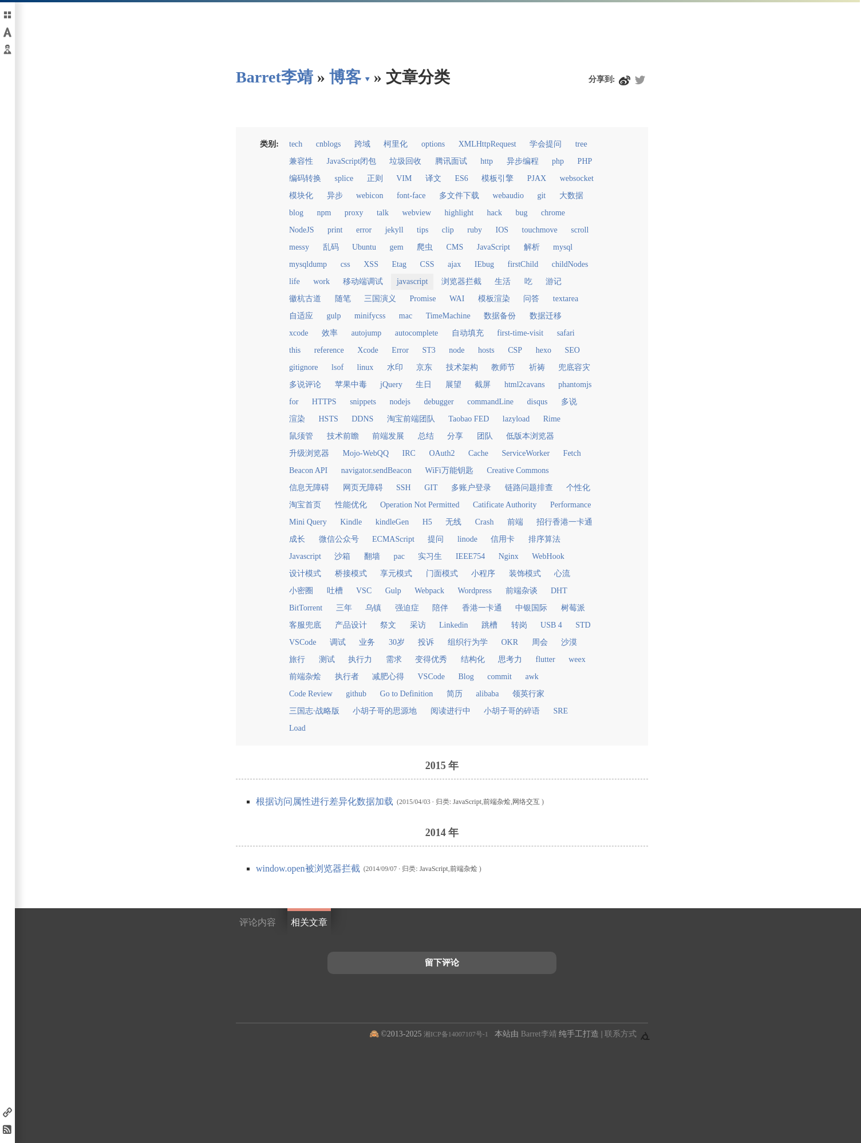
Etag (399, 264)
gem (397, 247)
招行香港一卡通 (564, 522)
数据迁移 (546, 316)
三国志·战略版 (314, 711)
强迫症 (407, 608)
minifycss (369, 316)
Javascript (305, 556)
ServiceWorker (525, 453)
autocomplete (416, 333)
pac (398, 556)
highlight (459, 212)
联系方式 (621, 1034)
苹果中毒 (351, 384)
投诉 (426, 642)
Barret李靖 (539, 1034)
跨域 (362, 144)
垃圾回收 (405, 161)
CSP (515, 350)
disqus (537, 401)
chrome (553, 212)
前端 (515, 522)
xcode (298, 333)
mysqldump (308, 264)
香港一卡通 (482, 608)
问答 (531, 298)
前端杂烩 (305, 676)
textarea (565, 298)
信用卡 (503, 539)
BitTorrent (305, 608)
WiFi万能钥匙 (449, 470)
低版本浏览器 (530, 436)
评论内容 (257, 922)
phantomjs (574, 384)
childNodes (570, 264)
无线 (453, 522)
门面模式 (442, 573)
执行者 (347, 676)
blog (296, 212)
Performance (570, 504)
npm (324, 212)
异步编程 (523, 161)
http (486, 161)
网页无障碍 (363, 487)
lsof (337, 367)
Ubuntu (364, 247)
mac (405, 316)
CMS (455, 247)
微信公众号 (339, 539)
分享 (455, 436)
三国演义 (380, 298)
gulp (334, 316)
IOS (502, 230)
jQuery (391, 384)
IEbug (484, 264)
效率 (330, 333)
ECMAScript (393, 539)
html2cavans (524, 384)
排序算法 (544, 539)
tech (295, 144)
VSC (364, 590)
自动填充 (468, 333)
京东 (424, 367)
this (295, 350)
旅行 (297, 659)
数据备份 (500, 316)
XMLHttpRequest (487, 144)
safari (566, 333)
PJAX (536, 178)
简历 (455, 693)
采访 (418, 625)
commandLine (490, 401)
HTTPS (324, 401)
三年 (344, 608)
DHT (559, 590)
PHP (585, 161)
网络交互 (526, 802)
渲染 (297, 419)
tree (581, 144)
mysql (562, 247)
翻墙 (372, 556)
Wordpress (474, 590)
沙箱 (342, 556)
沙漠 (569, 642)
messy (299, 247)
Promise (423, 298)
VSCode (302, 642)
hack (494, 212)
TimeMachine (448, 316)
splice (344, 178)
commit (499, 676)
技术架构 (462, 367)
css (345, 264)
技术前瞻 (343, 436)
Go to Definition (406, 693)
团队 (485, 436)
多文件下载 (459, 195)
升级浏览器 (309, 453)
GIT (430, 487)
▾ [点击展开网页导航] (367, 78)
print (334, 230)
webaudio (507, 195)
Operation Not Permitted (419, 504)
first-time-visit (520, 333)
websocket (577, 178)
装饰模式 (525, 573)
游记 (554, 281)
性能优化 (351, 504)
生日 (424, 384)
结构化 (473, 659)
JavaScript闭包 (351, 161)
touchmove (540, 230)
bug (522, 212)
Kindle (351, 522)
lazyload (516, 419)
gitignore (303, 367)
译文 (433, 178)
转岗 (519, 625)
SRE (561, 711)
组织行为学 (468, 642)
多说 (569, 401)
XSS (371, 264)
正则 (375, 178)
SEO (571, 350)
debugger (439, 401)
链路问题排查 (529, 487)
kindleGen (392, 522)
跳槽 (489, 625)
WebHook (548, 556)
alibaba (487, 693)
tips (422, 230)
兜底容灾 (574, 367)
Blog (465, 676)
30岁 (397, 642)
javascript (412, 281)
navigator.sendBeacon (376, 470)
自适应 (301, 316)
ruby (474, 230)
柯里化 (396, 144)
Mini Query (308, 522)
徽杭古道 (305, 298)
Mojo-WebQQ (366, 453)
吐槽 (335, 590)
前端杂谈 (521, 590)
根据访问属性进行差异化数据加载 (326, 801)
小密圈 (301, 590)
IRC (409, 453)
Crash (484, 522)
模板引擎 (497, 178)
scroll (580, 230)
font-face (411, 195)
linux (365, 367)
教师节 (503, 367)
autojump (366, 333)
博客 (345, 77)
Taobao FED (468, 419)
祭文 (388, 625)
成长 (297, 539)
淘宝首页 (305, 504)
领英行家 (528, 693)
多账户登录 (471, 487)
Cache (478, 453)
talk (383, 212)
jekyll (394, 230)
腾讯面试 (451, 161)
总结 (426, 436)
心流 (562, 573)
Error (400, 350)
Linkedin (453, 625)
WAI (456, 298)
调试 (338, 642)
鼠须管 (301, 436)
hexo (543, 350)
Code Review (311, 693)
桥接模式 (351, 573)
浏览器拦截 (461, 281)
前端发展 (388, 436)
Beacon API (308, 470)
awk (531, 676)
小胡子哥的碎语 (512, 711)
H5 (427, 522)
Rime (551, 419)
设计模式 (305, 573)
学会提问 (546, 144)
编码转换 (305, 178)
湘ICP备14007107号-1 (456, 1034)
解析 (532, 247)
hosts (486, 350)
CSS (427, 264)
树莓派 (573, 608)
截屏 (483, 384)
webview (416, 212)
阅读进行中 (450, 711)
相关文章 (309, 922)
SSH (403, 487)
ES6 (461, 178)
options (433, 144)
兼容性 (301, 161)
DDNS (362, 419)
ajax (454, 264)
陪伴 (440, 608)
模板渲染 (494, 298)
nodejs (400, 401)
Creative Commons (518, 470)
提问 (436, 539)
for (293, 401)
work (321, 281)
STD (582, 625)
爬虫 (425, 247)
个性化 (578, 487)
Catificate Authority (505, 504)
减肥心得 (388, 676)
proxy (354, 212)
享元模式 (396, 573)
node (456, 350)
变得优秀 (431, 659)
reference (329, 350)
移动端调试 (363, 281)
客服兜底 (305, 625)
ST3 (428, 350)
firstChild (523, 264)
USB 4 (551, 625)
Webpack (429, 590)
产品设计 (351, 625)
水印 (395, 367)
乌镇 (373, 608)
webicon (369, 195)
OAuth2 (442, 453)
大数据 (571, 195)
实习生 (430, 556)
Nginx (509, 556)
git (541, 195)
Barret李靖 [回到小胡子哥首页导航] (274, 77)
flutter (545, 659)
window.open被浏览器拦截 (309, 868)
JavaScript (493, 247)
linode (467, 539)
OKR (509, 642)
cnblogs (328, 144)
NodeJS (301, 230)
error (364, 230)
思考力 (510, 659)
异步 (335, 195)
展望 (453, 384)
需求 (394, 659)
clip (448, 230)
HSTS (328, 419)
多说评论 (305, 384)
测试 (327, 659)
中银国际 (531, 608)
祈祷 (537, 367)
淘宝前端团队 (411, 419)
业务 (367, 642)
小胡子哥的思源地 (385, 711)
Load (297, 728)
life (294, 281)
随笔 (343, 298)
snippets (363, 401)
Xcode (367, 350)
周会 (540, 642)
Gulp (393, 590)
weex (577, 659)
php (558, 161)
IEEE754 (470, 556)
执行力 (360, 659)
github (356, 693)
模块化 (301, 195)
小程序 (483, 573)
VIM (404, 178)
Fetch (572, 453)
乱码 (331, 247)
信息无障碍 (309, 487)
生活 (503, 281)
